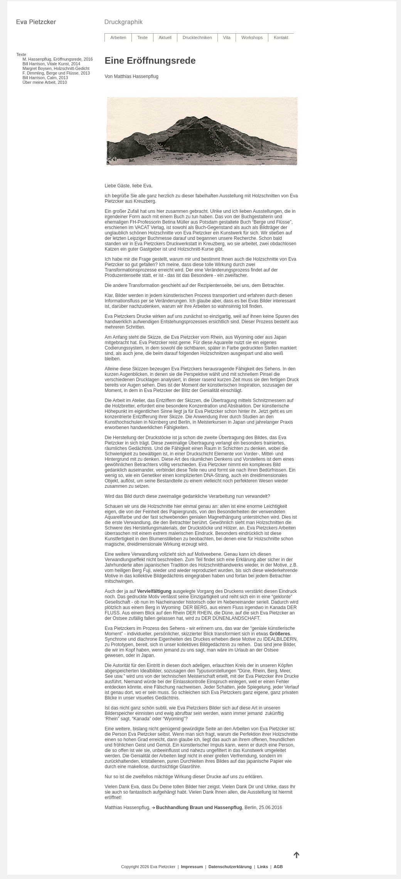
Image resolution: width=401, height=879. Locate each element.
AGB (278, 866)
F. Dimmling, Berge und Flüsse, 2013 (56, 73)
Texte (21, 54)
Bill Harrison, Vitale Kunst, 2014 (51, 63)
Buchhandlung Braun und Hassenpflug (197, 807)
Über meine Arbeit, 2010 (44, 82)
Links (262, 866)
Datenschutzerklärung (230, 866)
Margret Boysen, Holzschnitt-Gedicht (55, 68)
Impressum (192, 866)
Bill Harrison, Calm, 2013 (45, 77)
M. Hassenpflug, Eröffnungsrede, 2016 (57, 59)
